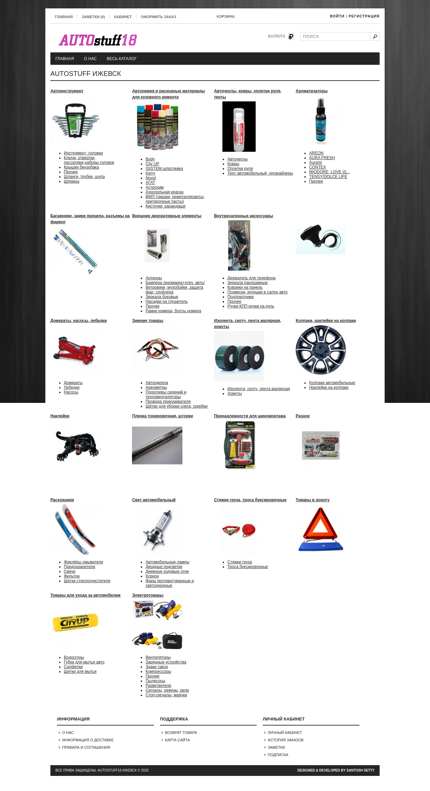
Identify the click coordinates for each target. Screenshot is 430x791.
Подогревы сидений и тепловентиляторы (165, 394)
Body (150, 159)
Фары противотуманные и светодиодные (169, 583)
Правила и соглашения (86, 747)
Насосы (71, 392)
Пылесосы (155, 681)
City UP (152, 163)
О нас (90, 58)
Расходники (62, 500)
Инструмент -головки (83, 153)
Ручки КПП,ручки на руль (250, 306)
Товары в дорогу (313, 500)
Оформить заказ (158, 17)
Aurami (315, 162)
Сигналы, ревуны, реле (167, 690)
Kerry (150, 173)
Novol (150, 178)
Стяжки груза (239, 562)
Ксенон (152, 576)
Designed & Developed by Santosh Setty (336, 770)
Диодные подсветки (163, 566)
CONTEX (317, 167)
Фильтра (72, 576)
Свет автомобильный (153, 500)
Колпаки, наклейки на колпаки (326, 320)
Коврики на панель (245, 287)
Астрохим (154, 187)
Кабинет (123, 17)
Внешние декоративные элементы (166, 216)
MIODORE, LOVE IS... (329, 172)
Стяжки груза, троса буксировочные (250, 500)
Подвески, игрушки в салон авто (257, 292)
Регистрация (364, 16)
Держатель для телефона (251, 278)
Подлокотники (240, 296)
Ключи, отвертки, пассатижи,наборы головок (89, 160)
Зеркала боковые (161, 296)
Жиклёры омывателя (83, 562)
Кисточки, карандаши (165, 206)
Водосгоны (74, 657)
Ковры (233, 163)
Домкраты (73, 382)
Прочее (71, 172)
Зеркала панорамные (247, 282)
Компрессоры (158, 671)
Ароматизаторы (312, 91)
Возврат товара (181, 733)
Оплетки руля (240, 168)
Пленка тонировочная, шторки (162, 416)
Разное (303, 416)
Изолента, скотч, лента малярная (258, 388)
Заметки (276, 747)
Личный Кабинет (285, 733)
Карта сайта (177, 740)
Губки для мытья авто (84, 662)
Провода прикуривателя (167, 401)
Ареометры (156, 387)
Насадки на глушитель (166, 301)
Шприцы (71, 181)
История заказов (286, 740)
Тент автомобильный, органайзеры (260, 173)
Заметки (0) (93, 17)
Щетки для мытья (80, 671)
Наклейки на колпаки (328, 387)
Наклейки (59, 416)
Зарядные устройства (165, 662)
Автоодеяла (156, 382)
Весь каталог (122, 58)
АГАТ (150, 182)
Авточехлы (237, 159)
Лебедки (72, 387)
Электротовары (147, 595)
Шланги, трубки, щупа (84, 176)
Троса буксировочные (247, 566)
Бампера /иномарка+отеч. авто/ (175, 282)
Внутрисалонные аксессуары (243, 216)
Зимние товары (147, 320)
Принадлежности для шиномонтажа (250, 416)
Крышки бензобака (81, 167)
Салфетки (73, 666)
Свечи (69, 571)
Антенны (153, 278)
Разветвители (158, 685)
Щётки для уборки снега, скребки (176, 406)
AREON (316, 153)
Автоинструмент (66, 91)
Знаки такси (156, 666)
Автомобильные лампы (167, 562)
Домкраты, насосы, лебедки (78, 320)
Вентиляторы (157, 657)
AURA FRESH (322, 157)
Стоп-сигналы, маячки (166, 695)
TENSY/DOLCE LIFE (328, 176)
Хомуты (234, 393)
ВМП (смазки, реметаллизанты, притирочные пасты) (175, 199)
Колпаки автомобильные (332, 382)
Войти (337, 16)
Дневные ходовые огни (166, 571)
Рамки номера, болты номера (173, 311)
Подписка (278, 755)
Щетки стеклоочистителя (87, 580)
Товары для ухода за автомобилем (85, 595)
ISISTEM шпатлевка (164, 168)
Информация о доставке (88, 740)
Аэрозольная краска (164, 192)
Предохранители (79, 566)
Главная (64, 17)
